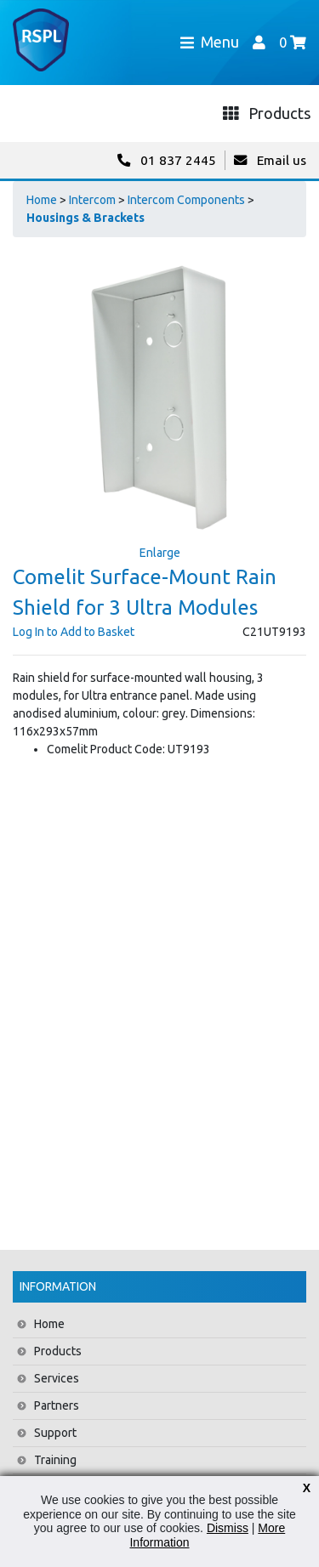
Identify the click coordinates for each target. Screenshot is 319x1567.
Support (55, 1432)
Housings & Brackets (85, 217)
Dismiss (227, 1528)
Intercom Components (186, 200)
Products (58, 1351)
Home (41, 200)
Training (55, 1460)
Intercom (92, 200)
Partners (56, 1405)
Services (56, 1378)
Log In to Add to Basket (73, 632)
